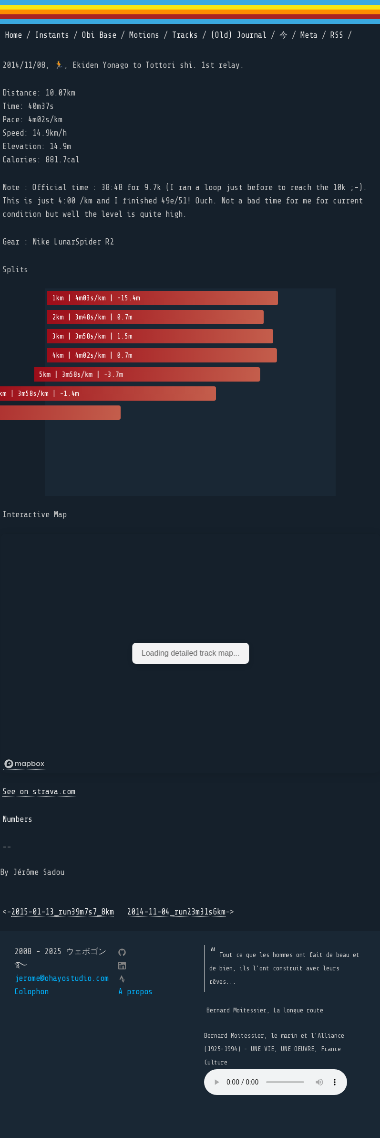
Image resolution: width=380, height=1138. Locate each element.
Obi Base (99, 35)
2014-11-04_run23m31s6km (176, 911)
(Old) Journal (239, 35)
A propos (135, 991)
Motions (144, 35)
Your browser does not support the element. (275, 1082)
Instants (52, 35)
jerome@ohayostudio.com (61, 978)
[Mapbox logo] (24, 764)
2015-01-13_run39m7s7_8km (62, 911)
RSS (336, 35)
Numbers (17, 819)
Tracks (185, 35)
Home (13, 35)
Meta (309, 35)
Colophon (31, 991)
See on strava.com (38, 791)
